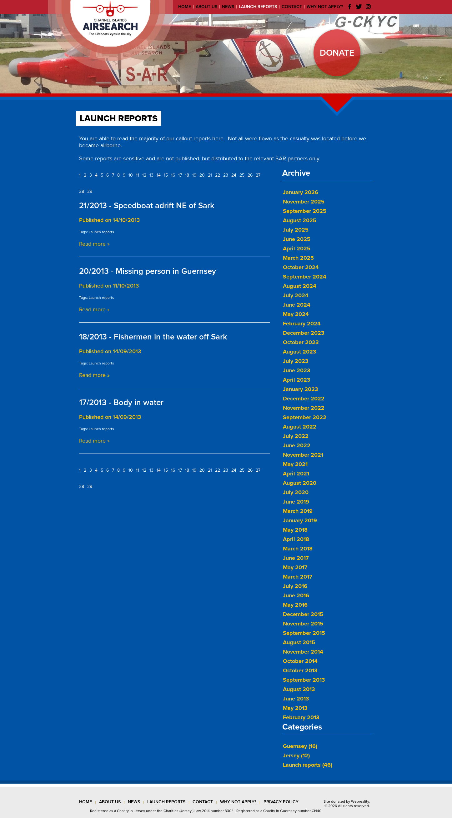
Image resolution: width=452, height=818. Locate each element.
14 (159, 175)
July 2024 (296, 295)
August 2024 (299, 286)
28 (81, 191)
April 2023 (296, 379)
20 (202, 175)
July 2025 (296, 229)
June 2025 (296, 239)
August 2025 (299, 220)
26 (250, 175)
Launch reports (258, 6)
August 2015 (299, 642)
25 (241, 175)
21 (210, 175)
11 (137, 175)
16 (173, 175)
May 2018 (295, 529)
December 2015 (303, 614)
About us (206, 6)
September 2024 (304, 276)
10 (130, 175)
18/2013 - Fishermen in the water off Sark (153, 337)
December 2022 (303, 398)
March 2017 (297, 576)
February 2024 (302, 323)
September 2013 (304, 679)
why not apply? (238, 802)
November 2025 (303, 201)
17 (180, 175)
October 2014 (300, 661)
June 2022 (296, 445)
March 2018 (298, 548)
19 (194, 175)
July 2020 (296, 492)
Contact (292, 6)
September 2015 (304, 633)
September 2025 (304, 211)
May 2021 (295, 464)
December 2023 (303, 332)
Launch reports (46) (307, 764)
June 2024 (296, 304)
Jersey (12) (296, 755)
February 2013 (301, 717)
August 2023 (299, 351)
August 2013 (299, 689)
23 (225, 175)
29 (89, 191)
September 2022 (304, 417)
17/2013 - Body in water (121, 402)
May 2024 (296, 314)
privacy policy (281, 802)
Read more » (94, 243)
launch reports (166, 802)
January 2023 (300, 389)
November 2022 (303, 407)
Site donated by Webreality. (347, 801)
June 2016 (296, 595)
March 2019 (298, 511)
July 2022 (296, 436)
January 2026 (300, 192)
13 (151, 175)
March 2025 (298, 257)
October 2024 (301, 267)
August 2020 (299, 482)
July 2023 (296, 361)
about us (110, 802)
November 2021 (303, 454)
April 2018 (296, 539)
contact (203, 802)
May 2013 (295, 708)
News (228, 6)
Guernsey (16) (300, 746)
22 (217, 175)
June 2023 (296, 370)
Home (184, 6)
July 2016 (295, 586)
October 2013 (300, 670)
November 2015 (303, 623)
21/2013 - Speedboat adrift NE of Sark (146, 205)
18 (187, 175)
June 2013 (296, 698)
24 (233, 175)
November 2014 (303, 651)
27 (258, 175)
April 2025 (296, 248)
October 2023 (301, 342)
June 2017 (296, 558)
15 (166, 175)
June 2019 (296, 501)
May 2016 (295, 604)
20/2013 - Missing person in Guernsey (147, 271)
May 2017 (295, 567)
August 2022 (299, 426)
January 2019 (300, 520)
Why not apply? (325, 6)
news (134, 802)
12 (144, 175)
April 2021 (296, 473)
